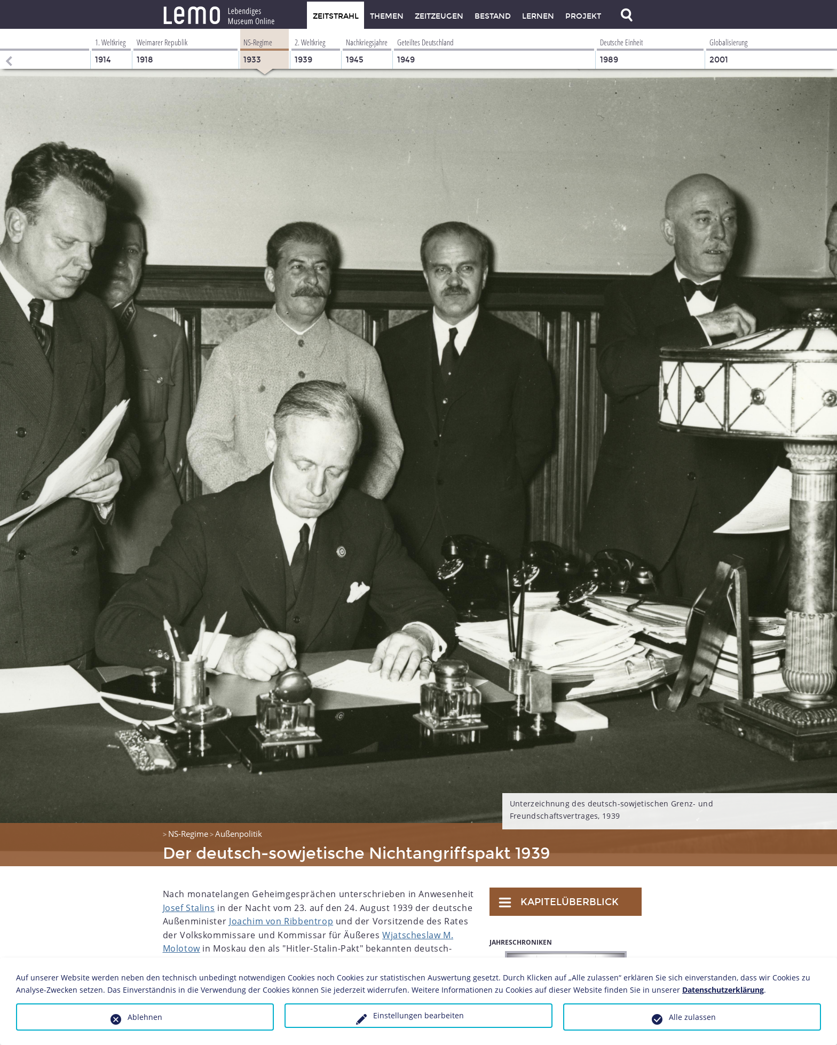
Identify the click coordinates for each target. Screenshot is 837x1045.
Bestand (493, 16)
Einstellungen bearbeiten (418, 1015)
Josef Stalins (189, 908)
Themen (387, 16)
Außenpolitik (238, 833)
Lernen (538, 16)
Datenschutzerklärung (723, 990)
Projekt (583, 16)
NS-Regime (188, 833)
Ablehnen (145, 1017)
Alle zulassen (692, 1017)
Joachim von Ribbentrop (281, 921)
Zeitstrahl (336, 16)
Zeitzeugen (439, 16)
